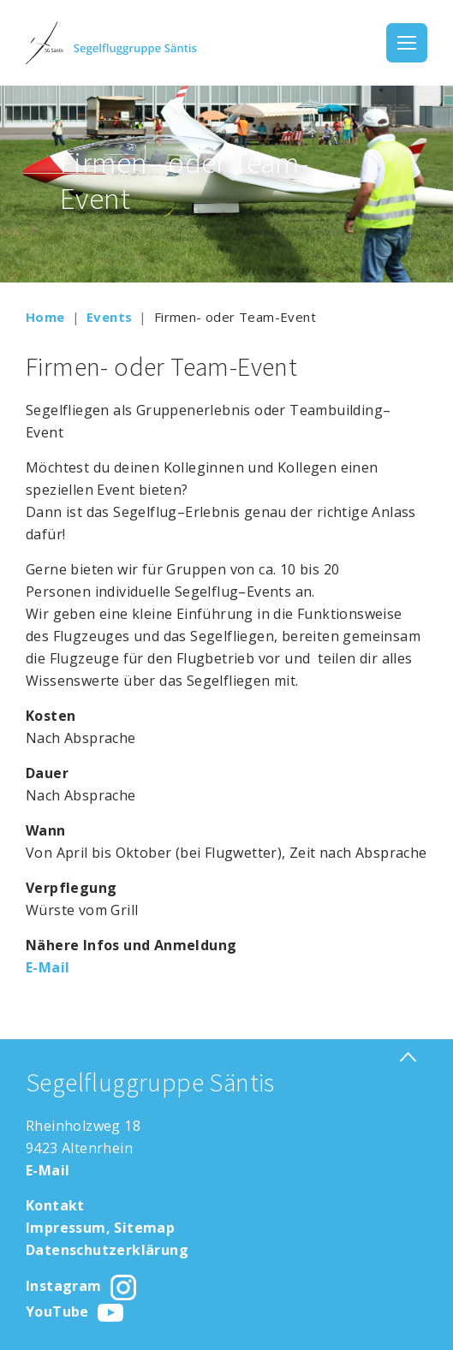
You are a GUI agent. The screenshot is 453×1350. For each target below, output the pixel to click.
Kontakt (55, 1205)
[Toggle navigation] (406, 42)
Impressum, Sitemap (100, 1227)
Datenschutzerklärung (107, 1249)
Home (45, 316)
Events (109, 316)
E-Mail (47, 967)
